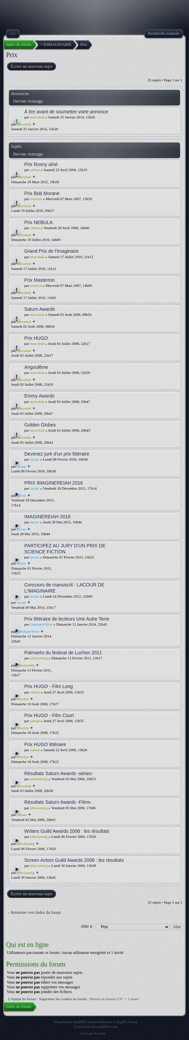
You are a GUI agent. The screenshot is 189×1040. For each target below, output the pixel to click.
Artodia (100, 1033)
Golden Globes (40, 425)
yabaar (35, 170)
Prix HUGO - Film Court (49, 715)
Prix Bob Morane (41, 193)
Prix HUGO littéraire (45, 744)
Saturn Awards (39, 309)
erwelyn (36, 199)
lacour (34, 459)
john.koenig (39, 658)
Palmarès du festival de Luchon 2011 (63, 652)
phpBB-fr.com (107, 1026)
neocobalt (37, 117)
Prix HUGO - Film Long (48, 686)
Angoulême (36, 367)
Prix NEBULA (38, 222)
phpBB (79, 1022)
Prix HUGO (36, 338)
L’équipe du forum (22, 999)
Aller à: (87, 926)
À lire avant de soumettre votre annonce (66, 111)
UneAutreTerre (41, 624)
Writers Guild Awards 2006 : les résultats (66, 831)
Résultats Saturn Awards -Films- (58, 802)
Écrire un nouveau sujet (31, 66)
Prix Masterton (39, 280)
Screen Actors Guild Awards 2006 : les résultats (74, 860)
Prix (11, 54)
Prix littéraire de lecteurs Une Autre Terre (66, 619)
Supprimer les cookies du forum (62, 999)
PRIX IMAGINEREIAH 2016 (53, 483)
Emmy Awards (39, 396)
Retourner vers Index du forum (36, 912)
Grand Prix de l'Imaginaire (51, 251)
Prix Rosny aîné (41, 164)
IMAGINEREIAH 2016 (47, 516)
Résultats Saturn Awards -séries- (58, 773)
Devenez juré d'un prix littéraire (56, 454)
